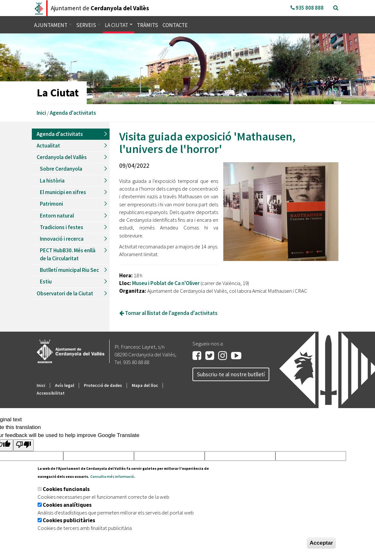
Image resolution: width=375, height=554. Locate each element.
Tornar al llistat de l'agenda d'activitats (168, 313)
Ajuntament (53, 25)
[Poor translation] (23, 445)
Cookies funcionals (66, 489)
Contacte (175, 25)
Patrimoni (51, 203)
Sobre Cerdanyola (61, 168)
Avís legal (64, 385)
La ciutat (118, 25)
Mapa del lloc (145, 385)
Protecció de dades (103, 385)
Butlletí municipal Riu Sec (69, 269)
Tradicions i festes (61, 227)
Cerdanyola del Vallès (62, 157)
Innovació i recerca (62, 238)
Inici (41, 112)
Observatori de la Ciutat (65, 293)
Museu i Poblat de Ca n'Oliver (166, 283)
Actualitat (48, 145)
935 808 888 (307, 7)
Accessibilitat (51, 393)
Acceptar (321, 543)
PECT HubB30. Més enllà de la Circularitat (67, 254)
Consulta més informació (112, 476)
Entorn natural (57, 215)
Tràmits (147, 25)
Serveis (88, 25)
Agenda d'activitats (73, 112)
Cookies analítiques (67, 504)
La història (52, 180)
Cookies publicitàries (69, 520)
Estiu (46, 281)
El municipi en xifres (63, 192)
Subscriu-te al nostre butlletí (231, 374)
